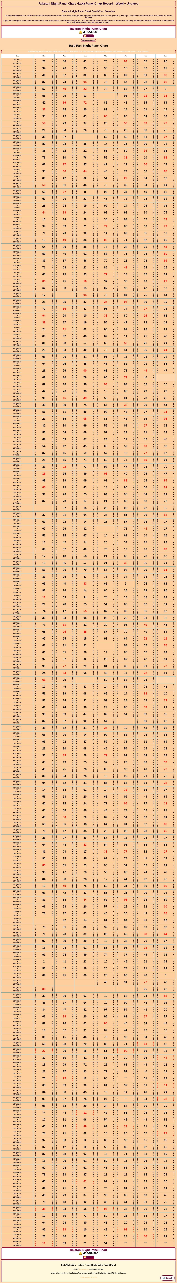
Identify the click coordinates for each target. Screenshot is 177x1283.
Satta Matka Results (88, 1277)
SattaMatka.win (84, 1269)
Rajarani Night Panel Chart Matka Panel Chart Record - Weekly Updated (88, 3)
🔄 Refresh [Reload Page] (167, 1278)
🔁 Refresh (88, 36)
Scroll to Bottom (88, 40)
